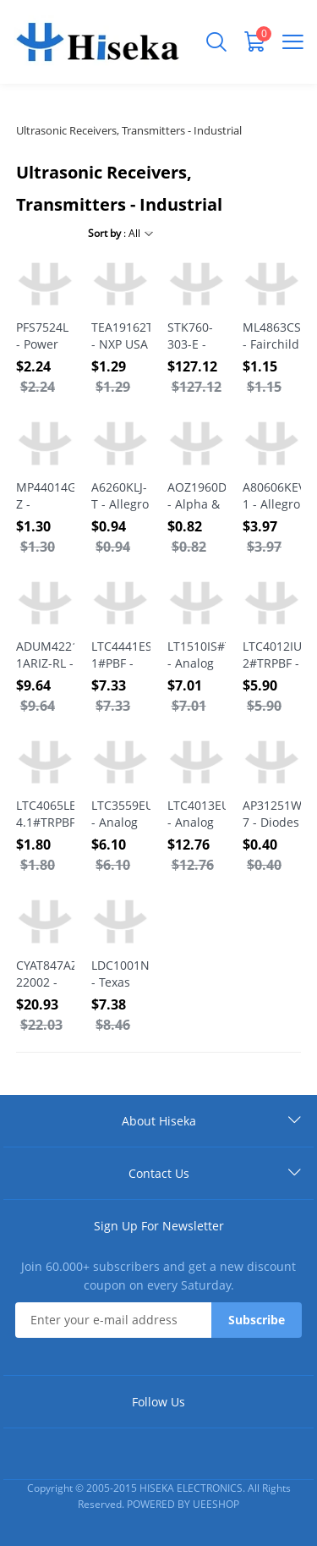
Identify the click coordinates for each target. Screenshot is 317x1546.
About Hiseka (159, 1121)
